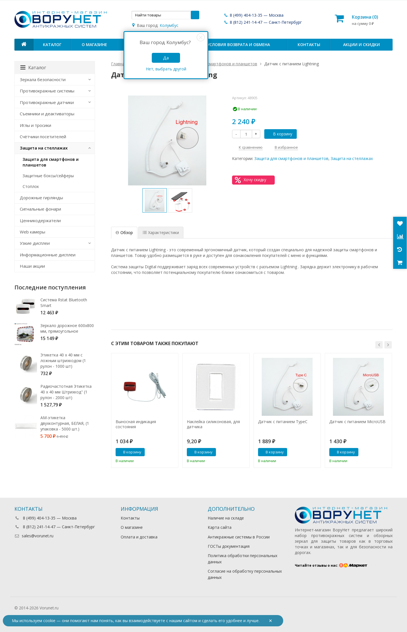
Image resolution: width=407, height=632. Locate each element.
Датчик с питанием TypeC (283, 421)
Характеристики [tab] (161, 232)
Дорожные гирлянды (41, 197)
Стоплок (31, 186)
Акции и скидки (361, 44)
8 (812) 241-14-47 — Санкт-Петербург (263, 22)
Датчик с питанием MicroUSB (357, 421)
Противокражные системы (47, 91)
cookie (49, 620)
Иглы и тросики (35, 125)
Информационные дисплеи (47, 254)
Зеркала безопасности (43, 79)
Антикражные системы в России (239, 537)
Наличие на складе (226, 518)
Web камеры (32, 232)
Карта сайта (219, 527)
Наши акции (32, 266)
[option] (154, 200)
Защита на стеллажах (352, 158)
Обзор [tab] (124, 232)
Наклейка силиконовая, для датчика (213, 424)
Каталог (52, 44)
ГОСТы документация (229, 546)
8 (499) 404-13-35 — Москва (253, 15)
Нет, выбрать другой (166, 69)
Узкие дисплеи (35, 243)
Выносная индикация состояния (136, 424)
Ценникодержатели (40, 220)
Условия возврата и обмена (238, 44)
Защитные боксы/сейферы (48, 175)
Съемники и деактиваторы (47, 113)
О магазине (94, 44)
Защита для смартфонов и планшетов (291, 158)
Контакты (309, 44)
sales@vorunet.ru (33, 535)
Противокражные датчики (47, 102)
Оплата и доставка (139, 537)
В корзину (279, 134)
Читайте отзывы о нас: (331, 565)
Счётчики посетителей (43, 136)
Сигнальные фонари (40, 209)
